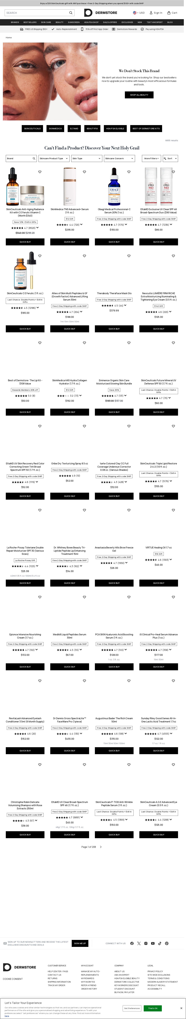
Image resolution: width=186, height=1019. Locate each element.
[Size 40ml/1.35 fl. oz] (151, 573)
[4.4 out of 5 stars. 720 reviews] (23, 309)
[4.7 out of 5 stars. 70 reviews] (112, 479)
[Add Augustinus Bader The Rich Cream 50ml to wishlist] (84, 762)
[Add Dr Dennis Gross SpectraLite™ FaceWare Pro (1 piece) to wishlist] (39, 762)
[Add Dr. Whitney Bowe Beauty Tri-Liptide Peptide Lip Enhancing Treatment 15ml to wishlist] (39, 594)
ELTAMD (74, 128)
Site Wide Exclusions (159, 974)
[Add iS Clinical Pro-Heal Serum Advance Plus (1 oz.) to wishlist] (128, 678)
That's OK (152, 1008)
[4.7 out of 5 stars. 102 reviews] (157, 647)
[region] (93, 1008)
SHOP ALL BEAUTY (139, 94)
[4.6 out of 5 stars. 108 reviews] (68, 815)
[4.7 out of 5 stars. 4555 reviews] (112, 815)
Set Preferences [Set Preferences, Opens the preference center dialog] (132, 1008)
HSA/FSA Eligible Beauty (127, 978)
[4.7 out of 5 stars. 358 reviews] (112, 732)
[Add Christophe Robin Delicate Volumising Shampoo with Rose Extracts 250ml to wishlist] (173, 762)
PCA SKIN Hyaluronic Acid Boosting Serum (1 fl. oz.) (70, 718)
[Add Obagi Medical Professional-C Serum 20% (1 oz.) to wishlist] (84, 255)
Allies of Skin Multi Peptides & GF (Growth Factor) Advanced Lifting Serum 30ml (25, 377)
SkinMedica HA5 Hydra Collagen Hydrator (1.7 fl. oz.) (25, 463)
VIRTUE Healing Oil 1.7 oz (114, 632)
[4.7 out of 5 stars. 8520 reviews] (157, 228)
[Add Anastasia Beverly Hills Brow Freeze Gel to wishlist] (84, 594)
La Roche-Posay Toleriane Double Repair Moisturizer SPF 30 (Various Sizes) (158, 548)
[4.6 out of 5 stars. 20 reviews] (158, 732)
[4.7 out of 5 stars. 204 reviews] (23, 393)
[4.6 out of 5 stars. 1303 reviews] (112, 644)
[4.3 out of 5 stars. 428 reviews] (68, 564)
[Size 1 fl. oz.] (117, 825)
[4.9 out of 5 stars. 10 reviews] (25, 557)
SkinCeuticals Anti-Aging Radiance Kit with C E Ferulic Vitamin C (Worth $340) (159, 212)
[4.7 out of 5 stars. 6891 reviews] (23, 899)
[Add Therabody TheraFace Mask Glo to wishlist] (84, 336)
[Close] (181, 1008)
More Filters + (151, 158)
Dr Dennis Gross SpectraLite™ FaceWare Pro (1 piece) (25, 801)
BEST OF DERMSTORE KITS (146, 128)
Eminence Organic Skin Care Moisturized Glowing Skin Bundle (69, 463)
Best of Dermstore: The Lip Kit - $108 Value (159, 376)
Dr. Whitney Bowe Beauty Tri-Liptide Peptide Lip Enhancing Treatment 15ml (25, 635)
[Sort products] (170, 158)
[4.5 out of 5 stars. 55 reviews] (23, 732)
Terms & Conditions (158, 978)
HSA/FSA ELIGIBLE (115, 128)
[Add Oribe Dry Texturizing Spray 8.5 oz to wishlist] (39, 507)
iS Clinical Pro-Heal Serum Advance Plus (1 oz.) (114, 718)
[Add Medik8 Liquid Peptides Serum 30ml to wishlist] (39, 678)
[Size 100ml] (77, 825)
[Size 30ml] (27, 402)
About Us (119, 971)
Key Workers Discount (126, 985)
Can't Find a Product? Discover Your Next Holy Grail (91, 148)
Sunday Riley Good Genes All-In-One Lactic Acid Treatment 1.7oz (114, 801)
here (7, 1016)
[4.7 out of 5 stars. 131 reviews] (68, 476)
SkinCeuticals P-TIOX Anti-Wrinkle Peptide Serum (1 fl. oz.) (69, 885)
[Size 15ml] (22, 402)
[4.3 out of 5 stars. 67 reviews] (157, 818)
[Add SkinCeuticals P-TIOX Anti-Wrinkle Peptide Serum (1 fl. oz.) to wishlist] (84, 846)
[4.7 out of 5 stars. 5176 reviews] (113, 563)
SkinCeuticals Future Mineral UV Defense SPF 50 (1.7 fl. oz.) (114, 463)
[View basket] (172, 13)
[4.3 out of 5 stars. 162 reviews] (23, 651)
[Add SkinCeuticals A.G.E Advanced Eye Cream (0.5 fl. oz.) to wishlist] (128, 846)
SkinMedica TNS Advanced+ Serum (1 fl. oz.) (25, 295)
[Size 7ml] (17, 402)
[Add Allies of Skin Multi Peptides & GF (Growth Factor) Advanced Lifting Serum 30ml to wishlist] (39, 336)
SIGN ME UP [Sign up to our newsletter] (80, 943)
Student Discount (124, 988)
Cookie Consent (13, 979)
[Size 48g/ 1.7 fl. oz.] (17, 909)
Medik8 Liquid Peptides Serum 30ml (25, 718)
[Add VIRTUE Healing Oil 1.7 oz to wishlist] (128, 594)
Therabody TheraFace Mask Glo (69, 374)
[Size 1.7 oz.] (111, 825)
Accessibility (155, 988)
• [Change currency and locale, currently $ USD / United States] (139, 13)
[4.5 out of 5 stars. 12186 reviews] (157, 308)
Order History (89, 988)
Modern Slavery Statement (163, 981)
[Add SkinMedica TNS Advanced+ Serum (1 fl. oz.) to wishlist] (39, 255)
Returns (52, 978)
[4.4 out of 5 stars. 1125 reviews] (157, 564)
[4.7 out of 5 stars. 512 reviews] (68, 732)
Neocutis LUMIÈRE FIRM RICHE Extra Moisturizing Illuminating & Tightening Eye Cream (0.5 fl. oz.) (114, 377)
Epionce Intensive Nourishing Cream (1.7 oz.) (158, 634)
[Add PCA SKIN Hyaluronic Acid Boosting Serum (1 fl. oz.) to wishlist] (84, 678)
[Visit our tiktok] (159, 943)
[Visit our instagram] (145, 943)
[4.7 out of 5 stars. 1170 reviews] (68, 309)
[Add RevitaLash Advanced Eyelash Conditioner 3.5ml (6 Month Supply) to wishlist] (173, 678)
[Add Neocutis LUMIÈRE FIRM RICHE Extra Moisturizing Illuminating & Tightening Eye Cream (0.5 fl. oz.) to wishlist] (128, 336)
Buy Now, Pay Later (124, 992)
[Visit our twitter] (138, 943)
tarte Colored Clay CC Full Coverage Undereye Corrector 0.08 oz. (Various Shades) (69, 548)
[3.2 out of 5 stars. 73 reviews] (23, 476)
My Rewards (87, 978)
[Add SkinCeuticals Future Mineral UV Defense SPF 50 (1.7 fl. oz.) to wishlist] (128, 423)
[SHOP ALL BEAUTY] (50, 81)
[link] (156, 13)
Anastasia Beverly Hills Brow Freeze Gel (69, 634)
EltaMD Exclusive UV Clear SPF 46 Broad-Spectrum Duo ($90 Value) (114, 295)
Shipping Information (59, 981)
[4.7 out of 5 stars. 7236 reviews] (112, 309)
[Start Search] (71, 13)
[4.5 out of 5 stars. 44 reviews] (68, 386)
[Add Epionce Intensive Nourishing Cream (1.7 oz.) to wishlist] (173, 594)
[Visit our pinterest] (166, 943)
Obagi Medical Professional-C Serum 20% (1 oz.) (69, 295)
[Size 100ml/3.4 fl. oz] (166, 573)
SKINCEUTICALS (32, 128)
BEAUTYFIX (92, 128)
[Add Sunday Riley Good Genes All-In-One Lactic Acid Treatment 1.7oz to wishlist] (128, 762)
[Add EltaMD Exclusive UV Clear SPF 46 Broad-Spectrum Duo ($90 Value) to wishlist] (128, 255)
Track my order (56, 985)
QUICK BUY (158, 241)
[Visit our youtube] (152, 943)
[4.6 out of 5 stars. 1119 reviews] (157, 480)
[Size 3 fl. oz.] (72, 741)
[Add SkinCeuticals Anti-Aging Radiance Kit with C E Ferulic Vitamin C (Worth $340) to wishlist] (173, 171)
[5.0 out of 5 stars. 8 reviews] (158, 390)
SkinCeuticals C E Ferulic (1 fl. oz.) (158, 293)
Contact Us (54, 974)
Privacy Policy (155, 971)
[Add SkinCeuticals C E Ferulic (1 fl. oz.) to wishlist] (173, 255)
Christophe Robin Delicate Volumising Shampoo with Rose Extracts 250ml (159, 803)
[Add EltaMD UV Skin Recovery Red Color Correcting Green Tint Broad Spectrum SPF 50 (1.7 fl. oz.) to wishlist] (173, 423)
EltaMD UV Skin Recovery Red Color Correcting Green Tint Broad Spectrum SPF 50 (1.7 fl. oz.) (159, 464)
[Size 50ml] (32, 402)
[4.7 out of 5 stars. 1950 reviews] (68, 647)
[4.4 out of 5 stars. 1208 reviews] (112, 902)
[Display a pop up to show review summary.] (171, 228)
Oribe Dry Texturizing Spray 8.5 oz (25, 545)
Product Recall (156, 985)
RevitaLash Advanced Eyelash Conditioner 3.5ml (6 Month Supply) (158, 718)
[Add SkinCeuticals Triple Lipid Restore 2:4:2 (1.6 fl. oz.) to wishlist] (128, 507)
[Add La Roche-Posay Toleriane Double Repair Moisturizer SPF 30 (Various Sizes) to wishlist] (173, 507)
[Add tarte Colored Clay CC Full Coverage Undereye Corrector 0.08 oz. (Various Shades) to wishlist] (84, 507)
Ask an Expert (122, 974)
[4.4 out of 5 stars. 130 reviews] (23, 815)
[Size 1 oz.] (66, 741)
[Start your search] (39, 13)
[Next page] (100, 928)
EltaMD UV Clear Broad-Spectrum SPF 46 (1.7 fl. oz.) (25, 885)
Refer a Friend (88, 985)
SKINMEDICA (55, 128)
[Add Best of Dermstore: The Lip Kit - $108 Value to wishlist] (173, 336)
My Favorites (88, 981)
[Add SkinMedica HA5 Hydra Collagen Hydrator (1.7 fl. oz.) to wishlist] (39, 423)
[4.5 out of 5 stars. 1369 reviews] (68, 902)
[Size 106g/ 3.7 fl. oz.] (32, 909)
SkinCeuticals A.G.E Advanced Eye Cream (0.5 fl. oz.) (114, 885)
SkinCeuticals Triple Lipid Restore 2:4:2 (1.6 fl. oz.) (114, 547)
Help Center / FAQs (58, 971)
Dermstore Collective (126, 981)
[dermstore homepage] (100, 13)
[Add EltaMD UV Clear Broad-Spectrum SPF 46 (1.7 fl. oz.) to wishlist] (39, 846)
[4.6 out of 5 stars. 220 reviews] (112, 393)
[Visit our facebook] (131, 943)
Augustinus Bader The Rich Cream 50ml (69, 801)
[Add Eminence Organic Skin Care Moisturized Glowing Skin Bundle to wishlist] (84, 423)
